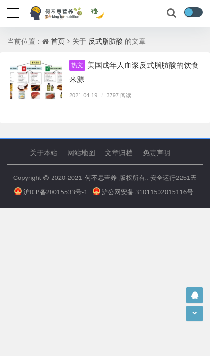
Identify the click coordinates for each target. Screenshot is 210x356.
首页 (58, 40)
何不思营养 (101, 177)
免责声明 (156, 152)
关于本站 (43, 152)
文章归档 (119, 152)
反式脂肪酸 (105, 40)
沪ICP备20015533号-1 (51, 191)
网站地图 (81, 152)
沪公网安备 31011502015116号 (143, 191)
